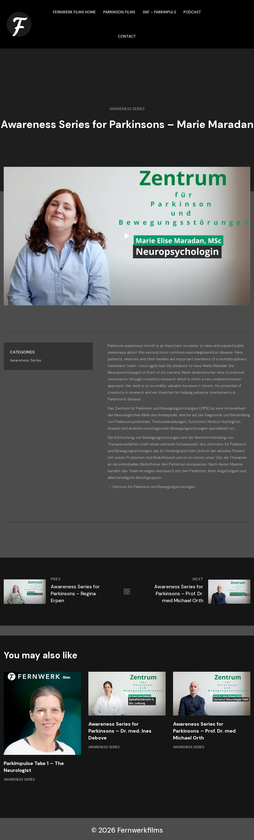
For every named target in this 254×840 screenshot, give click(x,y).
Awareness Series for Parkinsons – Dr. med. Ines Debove (120, 731)
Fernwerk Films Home (74, 12)
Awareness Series (127, 108)
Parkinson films (119, 12)
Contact (127, 36)
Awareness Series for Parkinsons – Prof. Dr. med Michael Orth (204, 731)
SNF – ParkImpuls (159, 12)
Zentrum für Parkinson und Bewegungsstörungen (153, 486)
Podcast (192, 12)
